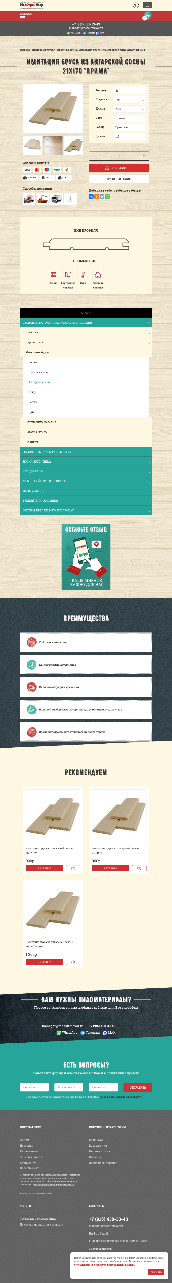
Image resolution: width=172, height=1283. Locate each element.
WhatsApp (75, 33)
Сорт (99, 118)
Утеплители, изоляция (86, 501)
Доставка (26, 1145)
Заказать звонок (136, 5)
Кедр (32, 392)
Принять (156, 1272)
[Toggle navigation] (147, 5)
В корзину (44, 868)
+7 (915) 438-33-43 (102, 1026)
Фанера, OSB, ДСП (86, 491)
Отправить (138, 1087)
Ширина (101, 99)
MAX (102, 33)
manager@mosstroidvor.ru (86, 28)
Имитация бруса (37, 352)
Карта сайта (28, 1163)
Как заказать (29, 1151)
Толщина (102, 90)
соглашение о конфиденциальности (121, 1096)
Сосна (33, 362)
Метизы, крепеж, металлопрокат (86, 511)
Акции (24, 1140)
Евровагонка (35, 342)
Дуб (31, 412)
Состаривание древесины (38, 1218)
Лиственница (38, 372)
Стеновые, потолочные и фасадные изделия (86, 323)
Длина (100, 108)
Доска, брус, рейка (86, 462)
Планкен (32, 442)
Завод (100, 127)
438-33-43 (86, 24)
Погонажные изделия (41, 422)
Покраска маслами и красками (41, 1224)
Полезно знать (30, 1168)
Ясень (33, 402)
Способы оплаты (31, 1157)
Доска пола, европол (103, 1163)
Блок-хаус (33, 332)
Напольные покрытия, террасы (86, 452)
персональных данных (63, 1181)
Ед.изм (100, 136)
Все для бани (86, 471)
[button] (26, 145)
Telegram (90, 33)
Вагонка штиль (36, 432)
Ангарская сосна (40, 382)
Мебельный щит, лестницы (86, 481)
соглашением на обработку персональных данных (104, 1264)
